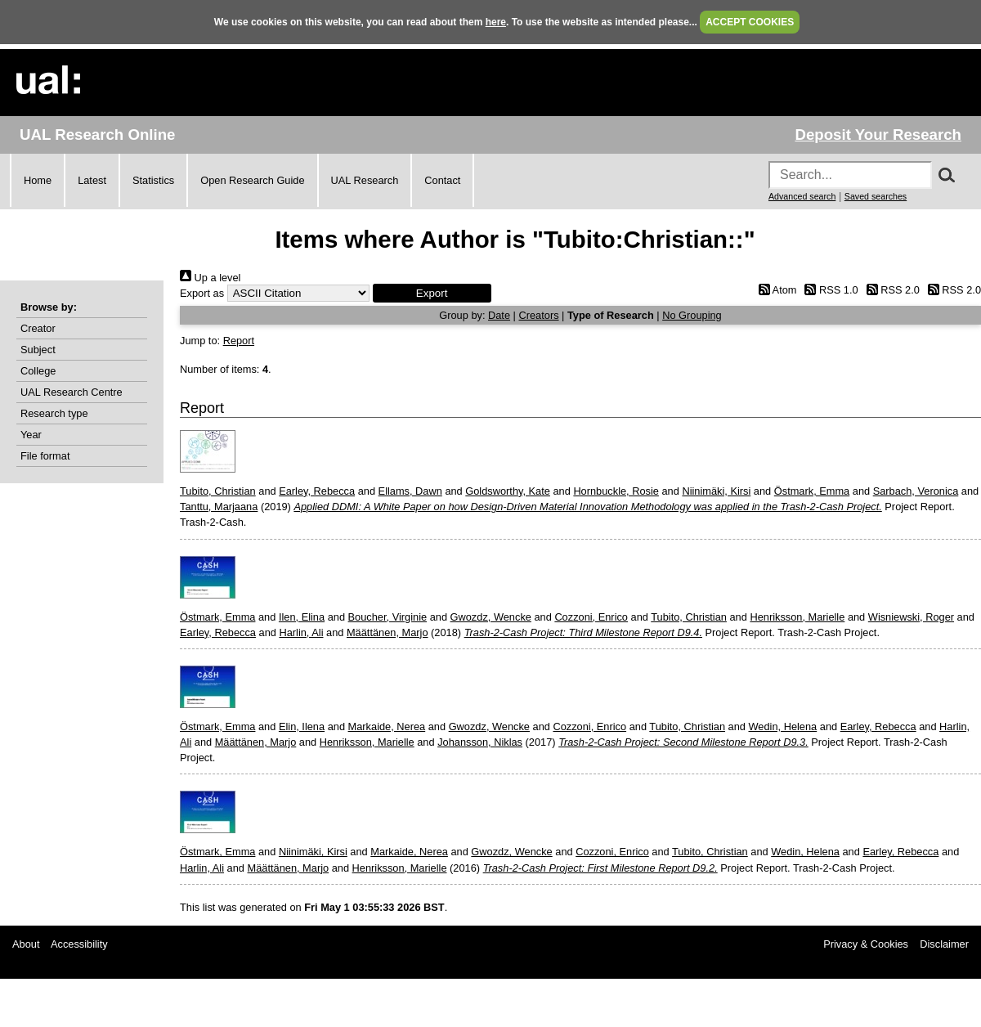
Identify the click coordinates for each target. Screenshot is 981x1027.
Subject (38, 349)
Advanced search (801, 196)
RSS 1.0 (829, 290)
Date (499, 315)
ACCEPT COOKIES (750, 22)
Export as (202, 293)
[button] (432, 293)
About (25, 944)
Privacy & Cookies (865, 944)
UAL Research (365, 180)
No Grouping (692, 315)
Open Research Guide (252, 180)
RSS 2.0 (890, 290)
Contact (442, 180)
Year (31, 434)
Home (38, 180)
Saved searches (875, 196)
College (38, 371)
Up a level (210, 277)
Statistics (153, 180)
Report (238, 340)
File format (44, 456)
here (496, 22)
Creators (538, 315)
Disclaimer (944, 944)
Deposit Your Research (878, 134)
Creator (38, 328)
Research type (54, 413)
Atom (774, 290)
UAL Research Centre (71, 392)
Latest (92, 180)
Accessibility (79, 944)
